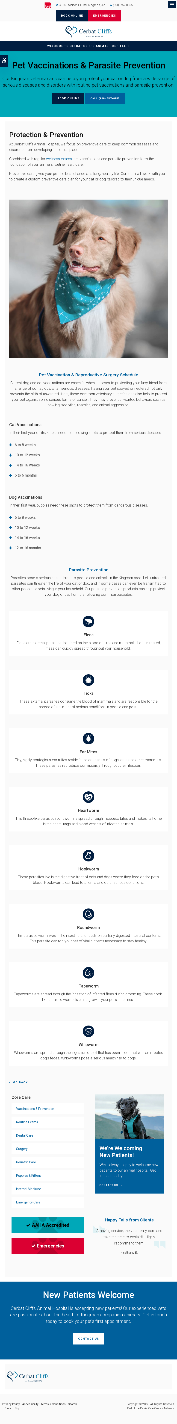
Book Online (72, 15)
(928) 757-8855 (123, 5)
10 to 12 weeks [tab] (27, 455)
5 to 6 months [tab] (26, 475)
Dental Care (24, 1135)
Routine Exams (27, 1122)
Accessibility (30, 1404)
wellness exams (59, 159)
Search (72, 1404)
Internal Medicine (28, 1189)
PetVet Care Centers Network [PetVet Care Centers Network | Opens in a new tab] (157, 1408)
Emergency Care (28, 1202)
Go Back (20, 1082)
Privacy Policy (11, 1404)
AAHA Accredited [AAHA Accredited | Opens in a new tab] (47, 1225)
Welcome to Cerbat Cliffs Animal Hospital (86, 46)
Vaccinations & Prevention (35, 1109)
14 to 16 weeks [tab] (27, 465)
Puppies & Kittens (28, 1175)
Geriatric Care (26, 1162)
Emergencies (104, 15)
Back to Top (12, 1408)
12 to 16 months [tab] (28, 548)
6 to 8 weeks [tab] (25, 445)
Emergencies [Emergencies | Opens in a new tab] (47, 1246)
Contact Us (88, 1338)
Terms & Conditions (53, 1404)
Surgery (22, 1149)
